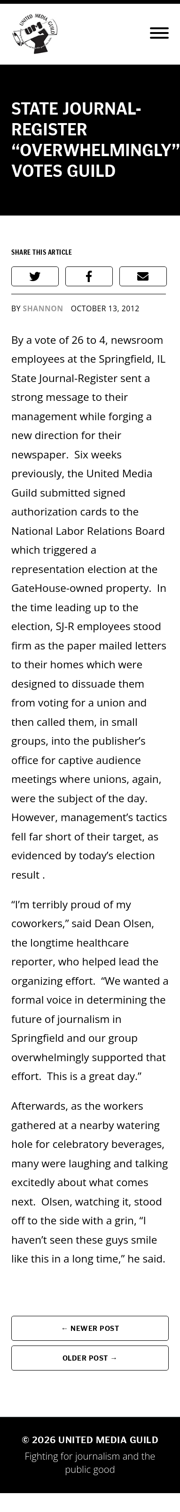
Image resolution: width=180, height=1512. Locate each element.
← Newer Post (90, 1328)
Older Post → (90, 1358)
